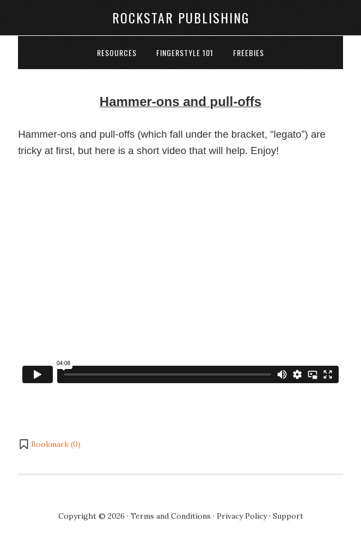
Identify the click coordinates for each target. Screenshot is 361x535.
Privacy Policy (242, 516)
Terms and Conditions (171, 516)
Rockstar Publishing (180, 17)
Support (288, 516)
